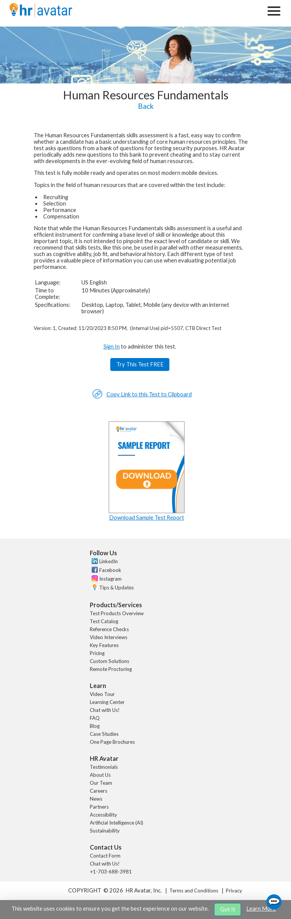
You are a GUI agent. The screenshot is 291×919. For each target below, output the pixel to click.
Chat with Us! (105, 710)
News (96, 799)
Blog (95, 726)
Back (145, 106)
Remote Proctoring (111, 669)
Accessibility (103, 815)
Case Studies (104, 734)
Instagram (110, 579)
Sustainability (105, 831)
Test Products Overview (117, 613)
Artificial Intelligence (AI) (116, 823)
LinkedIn (108, 561)
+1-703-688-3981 (111, 872)
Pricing (97, 653)
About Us (100, 775)
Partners (99, 807)
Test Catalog (104, 621)
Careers (98, 791)
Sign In (111, 346)
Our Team (101, 783)
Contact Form (105, 856)
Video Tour (102, 694)
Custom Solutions (109, 661)
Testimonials (104, 767)
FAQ (95, 718)
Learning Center (107, 702)
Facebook (110, 570)
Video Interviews (108, 637)
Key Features (104, 645)
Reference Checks (109, 629)
